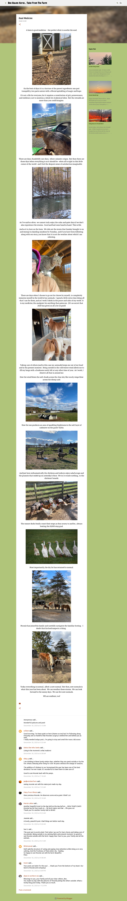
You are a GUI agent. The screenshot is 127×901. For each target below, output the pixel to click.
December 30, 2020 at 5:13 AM (35, 726)
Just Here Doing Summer (94, 66)
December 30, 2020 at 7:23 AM (35, 787)
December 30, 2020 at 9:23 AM (35, 813)
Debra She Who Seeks (32, 748)
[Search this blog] (113, 3)
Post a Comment (25, 890)
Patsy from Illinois (30, 792)
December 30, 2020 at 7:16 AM (35, 776)
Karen (26, 863)
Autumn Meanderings (93, 95)
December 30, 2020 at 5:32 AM (35, 742)
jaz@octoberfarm (30, 781)
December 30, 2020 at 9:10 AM (35, 798)
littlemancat (28, 846)
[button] (20, 24)
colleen (26, 731)
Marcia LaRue (28, 803)
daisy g (26, 759)
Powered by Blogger (63, 898)
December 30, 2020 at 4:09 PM (35, 871)
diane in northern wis (31, 876)
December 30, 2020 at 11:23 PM (35, 886)
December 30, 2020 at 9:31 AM (35, 841)
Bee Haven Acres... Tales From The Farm (27, 3)
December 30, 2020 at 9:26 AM (35, 824)
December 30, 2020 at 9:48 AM (35, 858)
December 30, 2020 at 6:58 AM (35, 753)
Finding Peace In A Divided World (96, 123)
